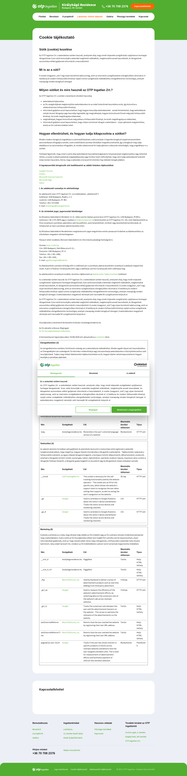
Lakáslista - (90, 16)
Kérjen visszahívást (71, 750)
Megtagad (93, 410)
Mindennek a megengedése (129, 410)
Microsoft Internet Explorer (51, 177)
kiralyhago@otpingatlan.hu (57, 206)
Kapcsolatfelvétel (142, 6)
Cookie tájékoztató (79, 769)
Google (65, 498)
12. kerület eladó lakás (73, 733)
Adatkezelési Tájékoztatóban (105, 274)
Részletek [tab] (93, 373)
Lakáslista (67, 729)
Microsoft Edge (45, 180)
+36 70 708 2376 (115, 6)
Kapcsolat (143, 17)
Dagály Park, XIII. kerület (135, 736)
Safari (41, 183)
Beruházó (54, 17)
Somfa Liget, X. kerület (135, 732)
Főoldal (42, 17)
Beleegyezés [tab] (56, 373)
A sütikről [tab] (130, 373)
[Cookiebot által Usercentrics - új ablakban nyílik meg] (136, 365)
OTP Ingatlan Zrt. (133, 741)
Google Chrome (46, 171)
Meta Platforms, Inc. (71, 579)
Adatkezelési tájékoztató (100, 769)
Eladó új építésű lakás (72, 737)
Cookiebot (100, 337)
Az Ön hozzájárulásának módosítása (54, 331)
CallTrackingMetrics (70, 476)
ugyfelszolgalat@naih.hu (56, 260)
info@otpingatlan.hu (84, 220)
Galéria (109, 17)
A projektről (67, 17)
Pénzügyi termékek (126, 17)
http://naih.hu (52, 245)
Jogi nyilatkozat (61, 769)
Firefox (42, 174)
